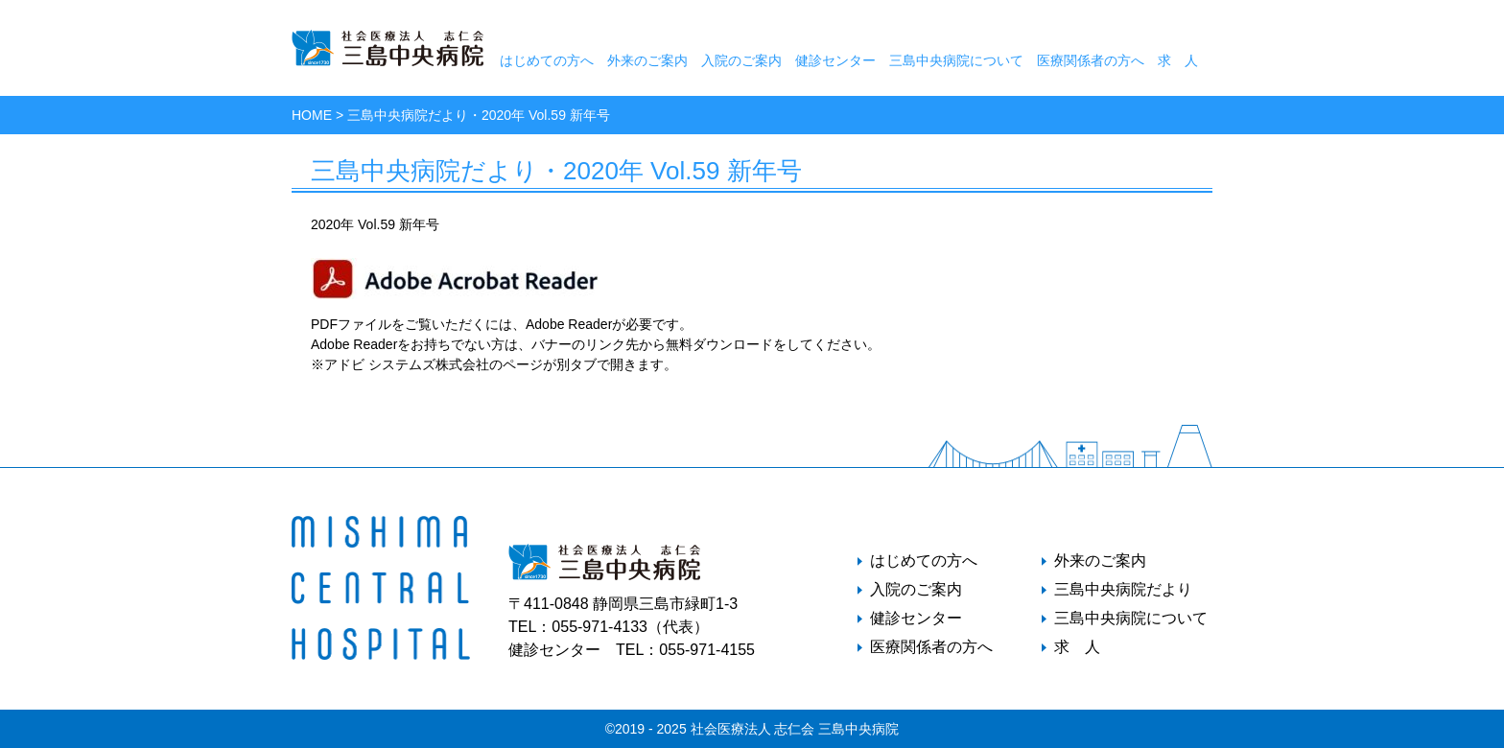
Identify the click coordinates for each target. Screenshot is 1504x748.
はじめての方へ (547, 60)
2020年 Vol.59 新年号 (375, 224)
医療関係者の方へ (1090, 60)
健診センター (835, 60)
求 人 (1178, 60)
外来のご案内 (647, 60)
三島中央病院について (956, 60)
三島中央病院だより (1123, 589)
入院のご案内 (741, 60)
